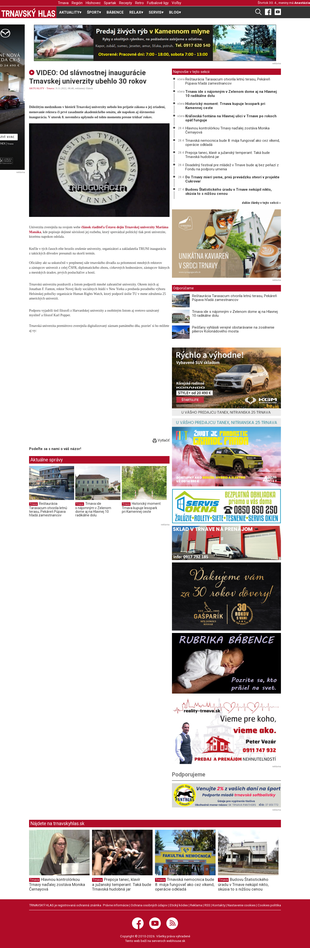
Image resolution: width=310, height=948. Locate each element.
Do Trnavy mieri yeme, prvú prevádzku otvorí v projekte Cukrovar (232, 179)
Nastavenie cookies (241, 905)
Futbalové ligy (158, 3)
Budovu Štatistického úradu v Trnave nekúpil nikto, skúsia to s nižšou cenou (228, 191)
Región (77, 3)
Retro (139, 3)
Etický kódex (179, 905)
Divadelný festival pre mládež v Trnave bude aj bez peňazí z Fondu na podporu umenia (232, 167)
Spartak (110, 3)
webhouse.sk (175, 941)
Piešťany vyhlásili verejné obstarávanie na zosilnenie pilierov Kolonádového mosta (233, 329)
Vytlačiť (161, 440)
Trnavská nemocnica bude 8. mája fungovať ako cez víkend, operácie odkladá (232, 142)
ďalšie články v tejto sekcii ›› (261, 203)
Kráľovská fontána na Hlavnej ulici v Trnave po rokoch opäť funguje (231, 118)
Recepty (125, 3)
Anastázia (302, 3)
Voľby (176, 3)
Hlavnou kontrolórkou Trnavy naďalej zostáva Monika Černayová (227, 130)
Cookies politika (269, 905)
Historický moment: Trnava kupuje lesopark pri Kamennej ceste (141, 508)
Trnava (63, 3)
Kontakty (218, 905)
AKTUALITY (36, 88)
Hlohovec (93, 3)
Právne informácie (116, 905)
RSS (207, 905)
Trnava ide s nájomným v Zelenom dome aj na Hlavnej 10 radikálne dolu (93, 509)
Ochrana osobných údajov (149, 905)
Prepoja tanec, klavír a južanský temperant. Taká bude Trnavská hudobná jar (227, 154)
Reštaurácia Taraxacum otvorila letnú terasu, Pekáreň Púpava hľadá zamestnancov (48, 509)
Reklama (196, 905)
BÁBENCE (115, 12)
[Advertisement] (69, 561)
